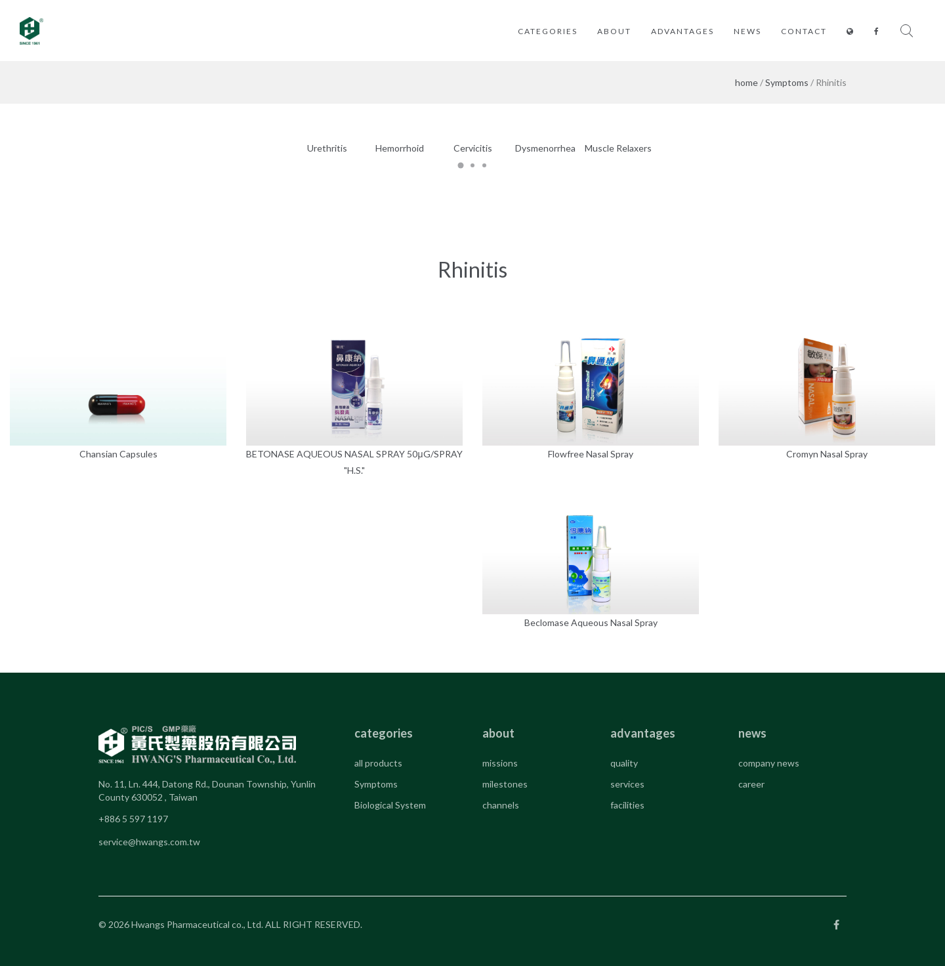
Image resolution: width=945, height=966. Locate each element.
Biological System (390, 804)
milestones (505, 783)
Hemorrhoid (399, 148)
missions (500, 762)
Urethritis (327, 148)
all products (378, 762)
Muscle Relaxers (618, 148)
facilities (627, 804)
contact (804, 31)
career (751, 783)
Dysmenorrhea (545, 148)
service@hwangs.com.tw (149, 841)
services (627, 783)
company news (768, 762)
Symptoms (786, 82)
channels (500, 804)
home (746, 82)
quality (624, 762)
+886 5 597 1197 (133, 818)
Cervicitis (472, 148)
